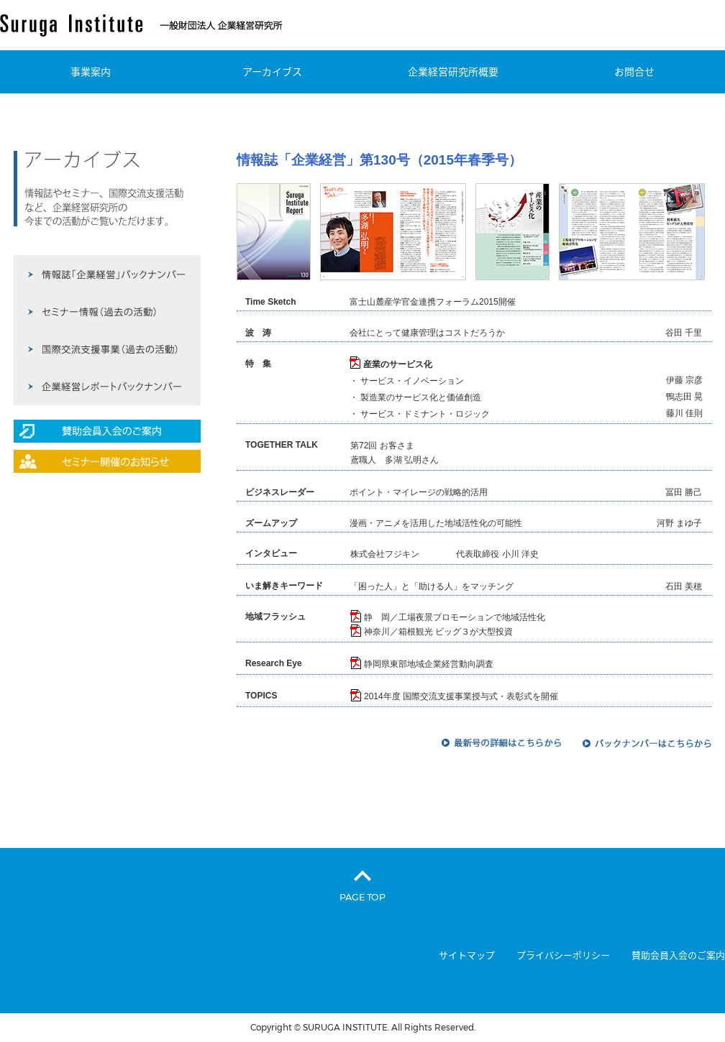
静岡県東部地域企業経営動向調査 (428, 664)
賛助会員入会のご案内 (678, 955)
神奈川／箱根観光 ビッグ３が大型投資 (438, 632)
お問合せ (634, 71)
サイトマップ (467, 955)
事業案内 (90, 71)
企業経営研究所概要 (453, 71)
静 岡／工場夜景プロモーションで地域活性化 (454, 617)
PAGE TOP (362, 897)
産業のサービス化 (397, 364)
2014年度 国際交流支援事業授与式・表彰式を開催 (461, 696)
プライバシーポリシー (563, 955)
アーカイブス (272, 71)
